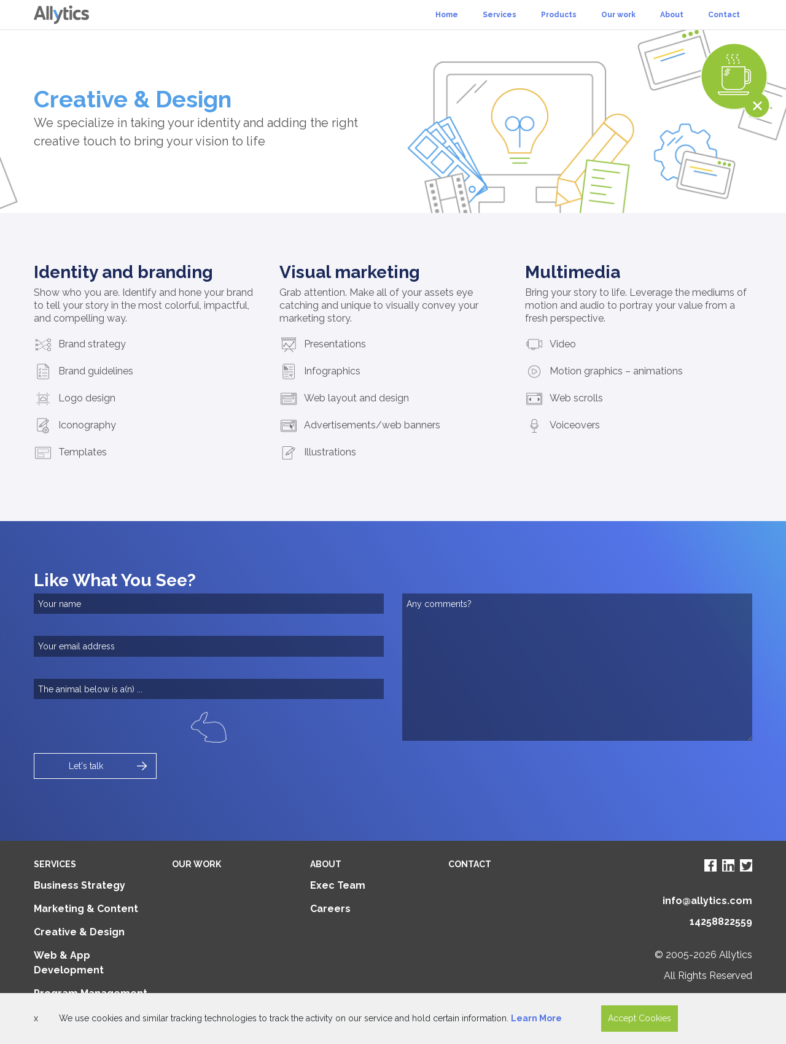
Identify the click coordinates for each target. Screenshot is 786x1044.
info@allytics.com (707, 901)
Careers (330, 908)
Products (559, 14)
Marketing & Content (86, 908)
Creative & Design (79, 932)
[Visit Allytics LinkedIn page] (728, 865)
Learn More (536, 1018)
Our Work (196, 864)
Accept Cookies (639, 1018)
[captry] (209, 689)
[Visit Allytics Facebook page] (710, 865)
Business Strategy (79, 885)
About (671, 14)
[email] (209, 646)
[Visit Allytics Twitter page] (746, 865)
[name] (209, 604)
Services (499, 14)
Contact (724, 14)
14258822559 (721, 921)
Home (446, 14)
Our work (618, 14)
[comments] (577, 667)
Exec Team (337, 885)
